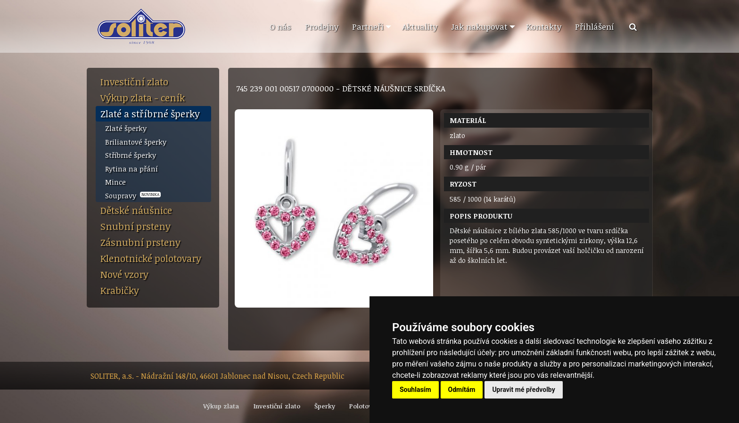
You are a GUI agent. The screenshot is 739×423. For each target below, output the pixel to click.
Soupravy (133, 195)
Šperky (324, 406)
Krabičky (119, 290)
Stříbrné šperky (130, 155)
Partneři (368, 26)
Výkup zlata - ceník (142, 97)
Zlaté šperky (126, 128)
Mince (115, 182)
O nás (280, 26)
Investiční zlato (134, 81)
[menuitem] (280, 27)
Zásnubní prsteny (140, 242)
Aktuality (419, 26)
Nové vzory (124, 274)
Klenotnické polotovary (150, 258)
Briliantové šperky (135, 141)
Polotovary (365, 406)
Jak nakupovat (479, 26)
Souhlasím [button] (415, 389)
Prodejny (321, 26)
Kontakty (543, 26)
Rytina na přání (131, 168)
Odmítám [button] (462, 389)
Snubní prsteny (135, 226)
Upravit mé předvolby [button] (523, 389)
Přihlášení (594, 26)
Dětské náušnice (136, 210)
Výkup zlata (221, 406)
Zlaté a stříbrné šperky (150, 113)
